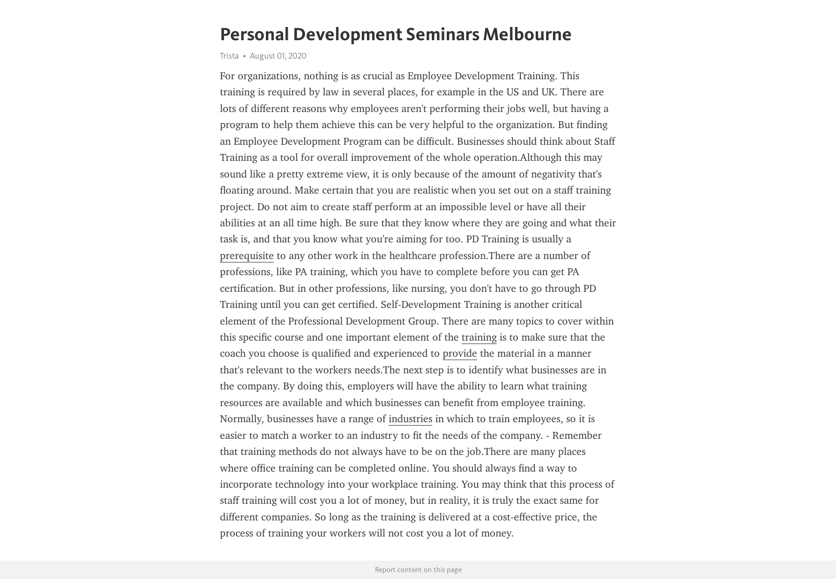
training (479, 337)
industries (410, 418)
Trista (229, 56)
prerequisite (247, 255)
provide (460, 353)
